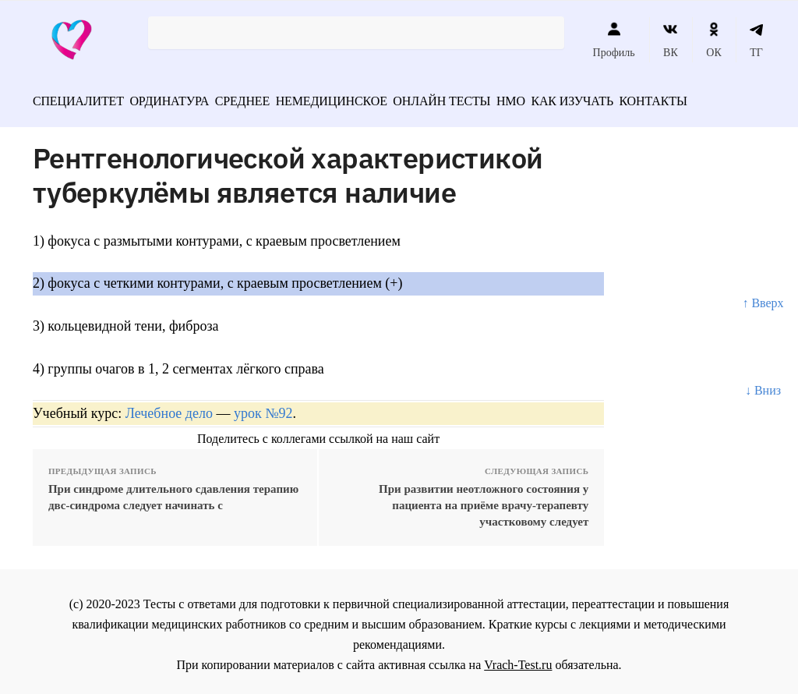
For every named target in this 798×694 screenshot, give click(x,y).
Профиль (614, 39)
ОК (713, 39)
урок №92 (263, 408)
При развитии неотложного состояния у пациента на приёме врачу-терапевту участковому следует (483, 499)
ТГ (756, 39)
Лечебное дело (169, 408)
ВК (670, 39)
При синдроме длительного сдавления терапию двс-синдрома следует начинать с (173, 491)
